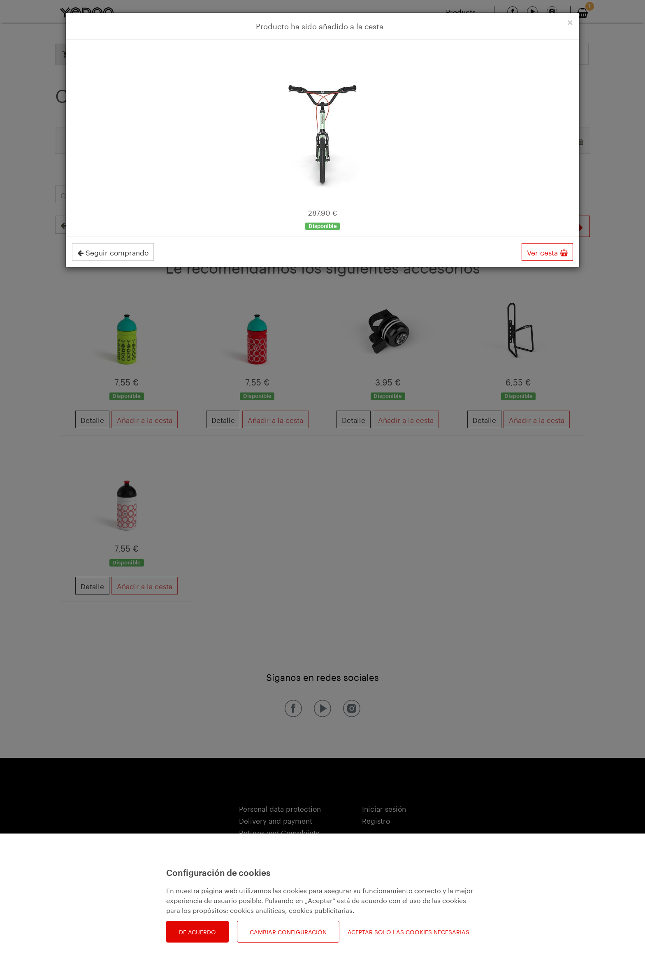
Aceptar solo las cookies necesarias (408, 931)
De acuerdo (197, 931)
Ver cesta (547, 251)
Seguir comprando (112, 251)
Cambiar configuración (288, 931)
